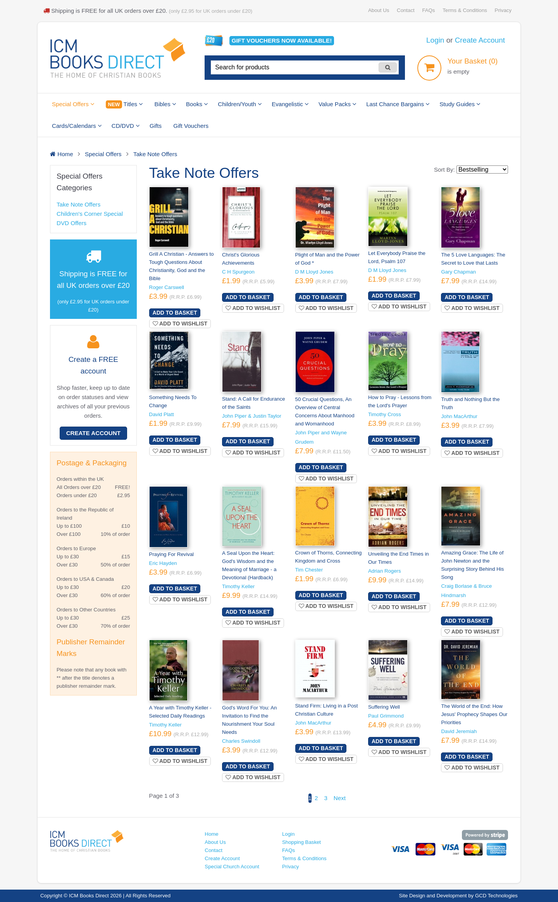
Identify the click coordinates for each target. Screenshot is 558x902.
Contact (406, 10)
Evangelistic (290, 104)
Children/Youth (240, 104)
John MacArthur (459, 416)
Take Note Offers (78, 204)
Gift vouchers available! (282, 40)
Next (340, 798)
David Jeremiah (459, 731)
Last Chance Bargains (397, 104)
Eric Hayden (163, 563)
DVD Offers (71, 223)
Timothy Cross (384, 414)
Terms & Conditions (465, 10)
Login (435, 40)
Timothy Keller (238, 586)
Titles (124, 104)
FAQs (428, 10)
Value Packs (337, 104)
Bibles (165, 104)
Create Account (480, 40)
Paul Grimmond (386, 716)
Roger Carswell (166, 287)
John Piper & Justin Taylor (251, 416)
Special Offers (73, 104)
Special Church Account (232, 866)
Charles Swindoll (241, 741)
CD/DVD (126, 125)
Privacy (503, 10)
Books (197, 104)
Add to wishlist (180, 323)
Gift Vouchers (190, 125)
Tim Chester (309, 570)
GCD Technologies (496, 896)
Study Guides (459, 104)
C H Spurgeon (238, 272)
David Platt (161, 414)
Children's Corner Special (90, 213)
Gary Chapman (458, 272)
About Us (378, 10)
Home (211, 834)
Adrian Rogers (384, 571)
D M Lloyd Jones (314, 272)
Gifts (156, 125)
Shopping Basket (301, 842)
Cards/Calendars (77, 125)
